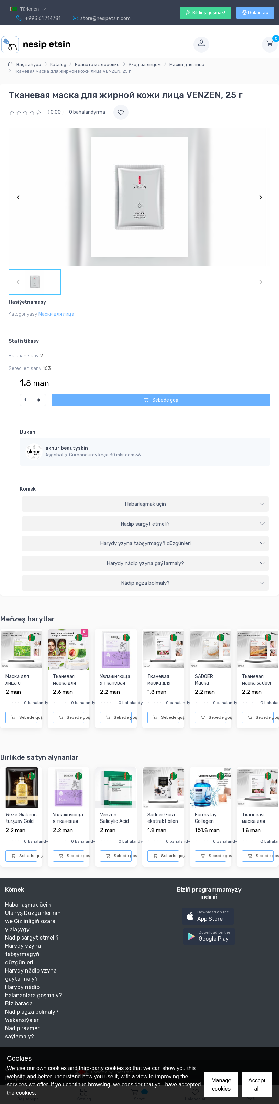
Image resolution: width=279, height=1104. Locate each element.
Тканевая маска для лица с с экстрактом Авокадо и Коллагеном (67, 693)
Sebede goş (161, 400)
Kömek (28, 489)
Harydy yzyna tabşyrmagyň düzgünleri (182, 543)
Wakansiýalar (22, 1020)
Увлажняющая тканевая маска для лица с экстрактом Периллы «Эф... (115, 697)
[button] (208, 916)
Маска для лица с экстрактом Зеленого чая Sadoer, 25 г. (20, 690)
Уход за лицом (145, 64)
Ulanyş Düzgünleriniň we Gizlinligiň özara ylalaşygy (33, 921)
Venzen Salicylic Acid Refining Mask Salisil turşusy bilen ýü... (115, 828)
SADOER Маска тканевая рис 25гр (210, 687)
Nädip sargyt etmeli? (193, 524)
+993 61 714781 (38, 18)
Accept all (256, 1085)
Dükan (27, 432)
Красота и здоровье (97, 64)
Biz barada (19, 1003)
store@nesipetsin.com (102, 18)
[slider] (26, 112)
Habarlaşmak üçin (195, 504)
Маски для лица (186, 64)
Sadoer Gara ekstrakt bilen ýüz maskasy (162, 821)
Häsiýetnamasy (27, 302)
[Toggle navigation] (131, 44)
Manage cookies (221, 1085)
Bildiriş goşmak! (205, 12)
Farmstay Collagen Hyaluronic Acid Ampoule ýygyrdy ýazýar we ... (210, 831)
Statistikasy (24, 341)
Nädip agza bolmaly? (193, 583)
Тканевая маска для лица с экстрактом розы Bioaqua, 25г (161, 693)
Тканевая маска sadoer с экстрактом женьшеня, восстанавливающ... (257, 697)
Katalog (58, 64)
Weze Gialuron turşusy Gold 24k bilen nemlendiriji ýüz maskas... (21, 828)
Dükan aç (255, 12)
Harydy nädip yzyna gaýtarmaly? (186, 563)
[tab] (145, 504)
